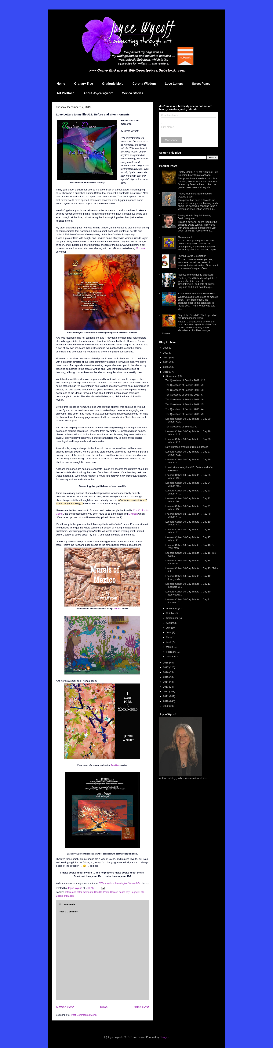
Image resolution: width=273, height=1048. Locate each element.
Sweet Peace (201, 83)
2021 (166, 362)
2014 (166, 681)
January (171, 656)
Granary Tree (83, 83)
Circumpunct (185, 237)
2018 (166, 662)
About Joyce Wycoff (98, 93)
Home (61, 83)
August (170, 623)
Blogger (164, 1037)
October (171, 613)
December (172, 376)
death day (124, 892)
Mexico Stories (132, 93)
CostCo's (116, 609)
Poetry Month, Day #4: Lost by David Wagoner (194, 217)
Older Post (141, 1007)
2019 (166, 371)
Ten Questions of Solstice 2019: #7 (184, 394)
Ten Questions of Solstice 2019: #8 (184, 390)
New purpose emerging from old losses (186, 446)
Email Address (169, 115)
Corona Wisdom (144, 83)
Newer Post (65, 1007)
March (170, 646)
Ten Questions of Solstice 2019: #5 (184, 404)
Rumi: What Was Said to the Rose (196, 293)
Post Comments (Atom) (84, 1014)
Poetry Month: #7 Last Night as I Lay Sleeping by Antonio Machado (198, 173)
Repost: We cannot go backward (195, 274)
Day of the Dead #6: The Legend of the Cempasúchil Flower (197, 317)
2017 (166, 667)
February (171, 651)
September (172, 618)
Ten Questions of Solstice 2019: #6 (184, 399)
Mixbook (140, 248)
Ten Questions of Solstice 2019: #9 (184, 385)
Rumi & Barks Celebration (192, 255)
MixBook (69, 895)
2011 (166, 696)
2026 (166, 347)
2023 (166, 352)
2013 (166, 686)
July (168, 627)
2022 (166, 357)
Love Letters (174, 83)
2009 (166, 705)
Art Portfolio (65, 93)
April (169, 642)
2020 (166, 367)
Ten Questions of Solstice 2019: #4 (184, 409)
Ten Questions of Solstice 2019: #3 (184, 414)
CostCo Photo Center (106, 892)
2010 (166, 701)
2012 (166, 691)
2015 (166, 677)
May (168, 637)
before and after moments (79, 892)
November (172, 608)
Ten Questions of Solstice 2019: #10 (185, 380)
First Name (167, 127)
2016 (166, 672)
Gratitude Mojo (112, 83)
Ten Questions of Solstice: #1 (181, 426)
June (169, 632)
